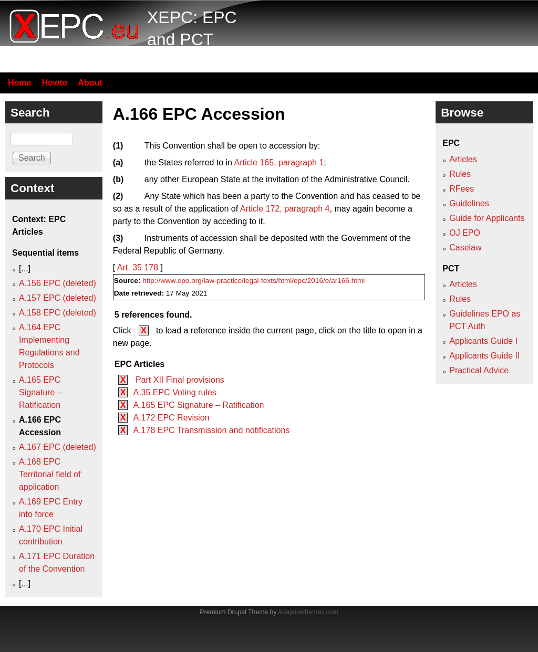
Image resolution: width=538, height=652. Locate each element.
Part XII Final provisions (178, 379)
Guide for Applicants (486, 218)
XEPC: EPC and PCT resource (192, 39)
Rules (460, 174)
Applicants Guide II (484, 355)
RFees (461, 188)
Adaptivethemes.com (308, 612)
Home (19, 82)
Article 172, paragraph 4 (285, 208)
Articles (463, 159)
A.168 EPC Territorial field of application (49, 474)
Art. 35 (129, 267)
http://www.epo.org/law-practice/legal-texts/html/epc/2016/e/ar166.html (253, 281)
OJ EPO (464, 232)
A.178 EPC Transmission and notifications (211, 430)
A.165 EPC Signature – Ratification (198, 405)
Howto (54, 82)
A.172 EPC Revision (171, 417)
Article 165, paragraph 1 (279, 162)
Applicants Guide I (483, 340)
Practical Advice (479, 370)
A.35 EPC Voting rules (174, 392)
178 (151, 267)
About (90, 82)
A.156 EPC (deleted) (57, 283)
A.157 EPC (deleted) (57, 297)
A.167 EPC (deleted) (57, 447)
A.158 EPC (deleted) (57, 312)
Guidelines (469, 203)
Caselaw (465, 247)
